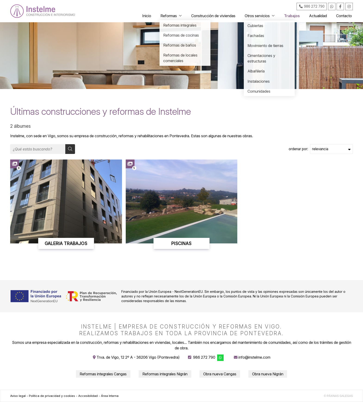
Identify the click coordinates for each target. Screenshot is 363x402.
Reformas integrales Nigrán (165, 374)
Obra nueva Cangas (219, 374)
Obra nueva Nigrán (267, 374)
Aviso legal (18, 396)
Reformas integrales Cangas (103, 374)
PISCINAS (181, 243)
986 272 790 (204, 357)
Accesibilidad (88, 396)
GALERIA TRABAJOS (66, 243)
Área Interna (110, 396)
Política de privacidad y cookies (52, 396)
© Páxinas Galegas (338, 396)
